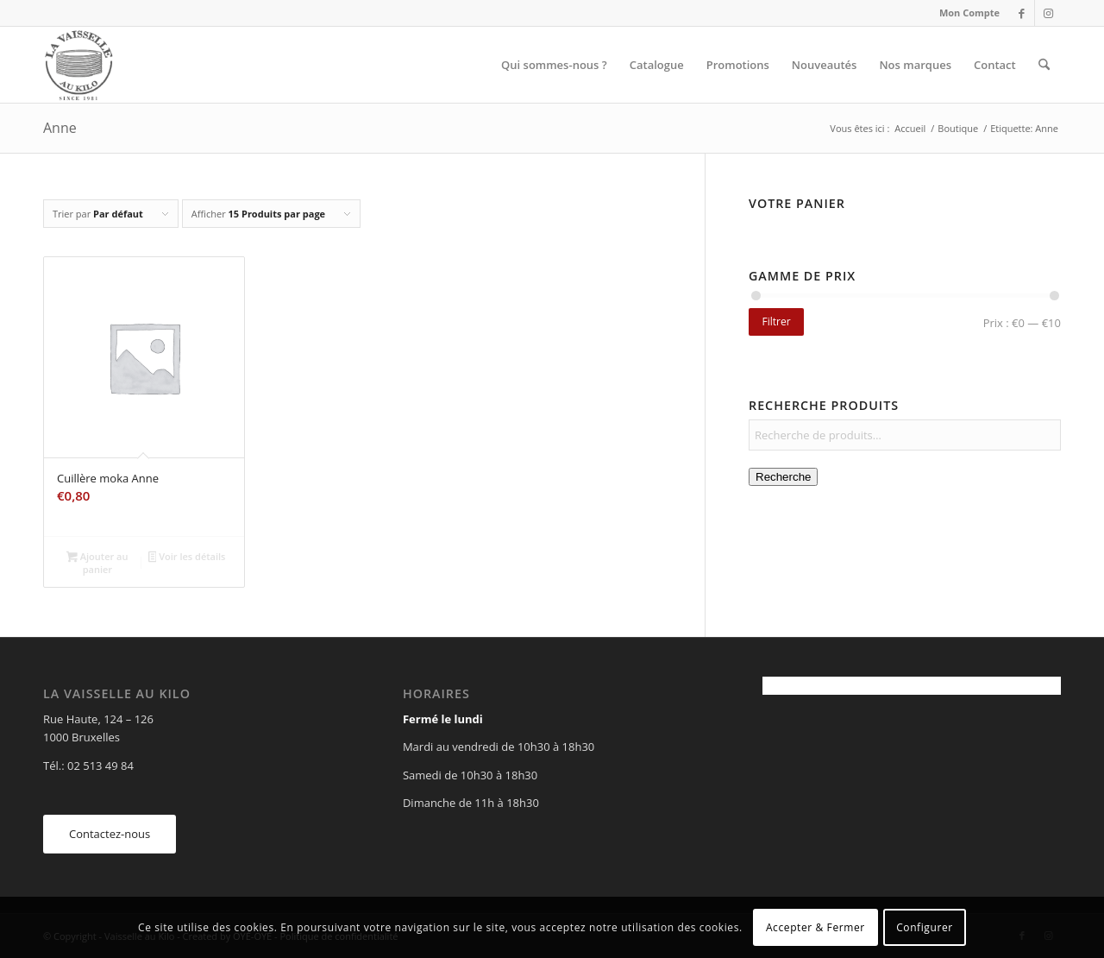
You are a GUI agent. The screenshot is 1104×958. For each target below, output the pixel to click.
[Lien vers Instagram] (1048, 13)
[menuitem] (965, 13)
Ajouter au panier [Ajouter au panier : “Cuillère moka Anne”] (97, 563)
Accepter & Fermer (815, 927)
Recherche (783, 476)
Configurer (924, 927)
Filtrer (776, 321)
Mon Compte (969, 12)
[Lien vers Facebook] (1021, 13)
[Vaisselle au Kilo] (78, 65)
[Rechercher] (1044, 65)
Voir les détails (187, 557)
